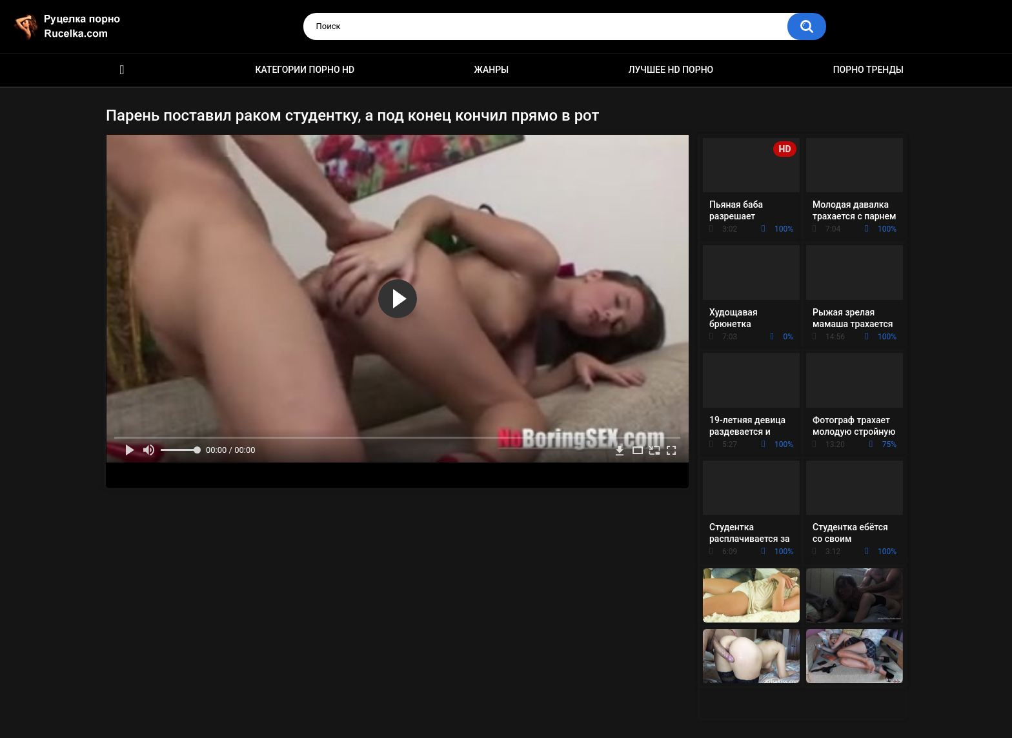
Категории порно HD (304, 70)
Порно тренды (868, 70)
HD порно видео (122, 70)
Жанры (491, 70)
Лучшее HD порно (671, 70)
